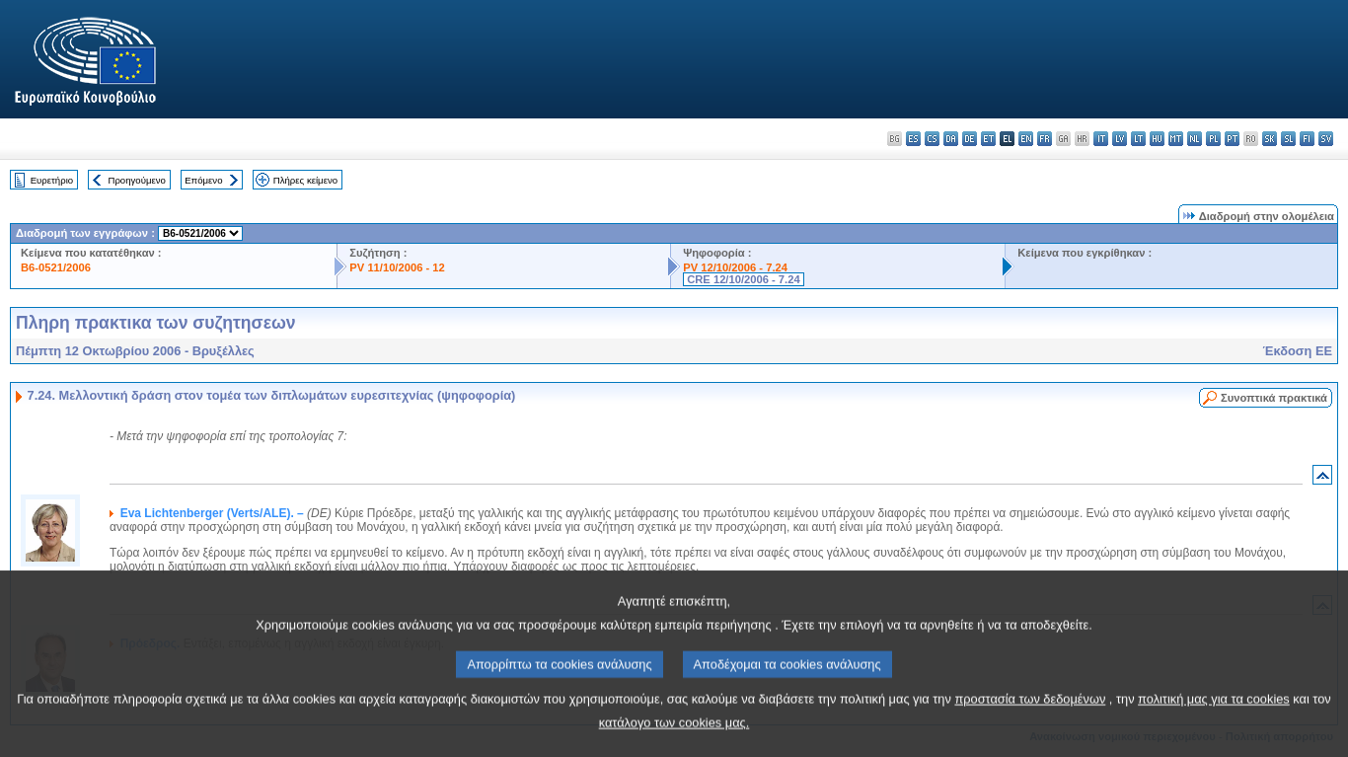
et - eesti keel (988, 138)
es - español (913, 138)
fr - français (1044, 138)
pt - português (1232, 138)
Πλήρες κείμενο (305, 180)
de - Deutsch (969, 138)
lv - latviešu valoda (1119, 138)
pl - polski (1213, 138)
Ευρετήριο (52, 180)
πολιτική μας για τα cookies (1214, 732)
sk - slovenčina (1269, 138)
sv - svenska (1325, 138)
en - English (1025, 138)
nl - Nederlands (1194, 138)
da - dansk (950, 138)
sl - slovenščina (1288, 138)
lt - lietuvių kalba (1138, 138)
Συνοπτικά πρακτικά (1274, 398)
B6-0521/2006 (56, 267)
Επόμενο (203, 180)
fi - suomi (1307, 138)
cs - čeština (932, 138)
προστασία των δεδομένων (1029, 732)
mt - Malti (1175, 138)
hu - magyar (1157, 138)
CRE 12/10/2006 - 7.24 (743, 279)
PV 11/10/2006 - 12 (396, 267)
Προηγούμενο (136, 180)
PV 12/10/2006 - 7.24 (735, 267)
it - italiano (1100, 138)
